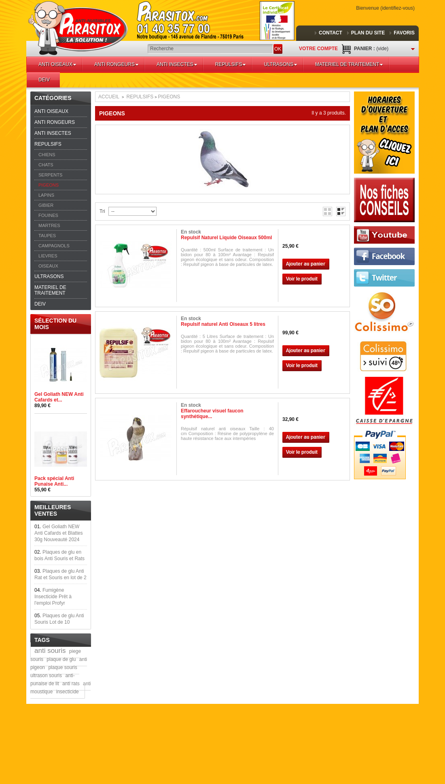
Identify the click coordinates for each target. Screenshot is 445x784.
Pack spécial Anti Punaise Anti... (54, 481)
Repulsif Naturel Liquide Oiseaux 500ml (226, 237)
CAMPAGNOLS (54, 245)
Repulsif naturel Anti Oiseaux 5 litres (223, 324)
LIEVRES (47, 255)
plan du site (368, 33)
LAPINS (46, 195)
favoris (404, 33)
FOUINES (48, 215)
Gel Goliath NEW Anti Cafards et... (59, 397)
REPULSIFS (230, 64)
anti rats (71, 683)
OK (277, 49)
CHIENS (46, 154)
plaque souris (62, 667)
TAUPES (47, 235)
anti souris (50, 650)
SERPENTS (50, 174)
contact (330, 33)
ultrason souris (46, 675)
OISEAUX (48, 265)
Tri (102, 211)
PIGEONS (48, 185)
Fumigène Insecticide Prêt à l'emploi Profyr (53, 596)
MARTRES (49, 225)
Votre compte (318, 48)
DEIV (44, 80)
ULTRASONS (280, 64)
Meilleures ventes (52, 510)
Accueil (108, 97)
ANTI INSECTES (177, 64)
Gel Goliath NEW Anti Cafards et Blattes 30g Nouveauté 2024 (58, 533)
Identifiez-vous (397, 8)
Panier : (371, 48)
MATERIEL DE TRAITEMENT (349, 64)
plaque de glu (61, 659)
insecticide (67, 692)
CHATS (45, 164)
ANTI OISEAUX (57, 64)
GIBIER (45, 205)
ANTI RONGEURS (116, 64)
